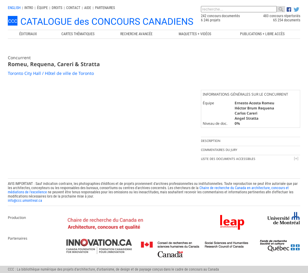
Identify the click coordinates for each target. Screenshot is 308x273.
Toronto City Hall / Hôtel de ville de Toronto (51, 73)
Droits (57, 8)
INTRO (28, 8)
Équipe (42, 8)
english (14, 8)
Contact (73, 8)
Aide (87, 8)
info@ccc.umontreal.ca (25, 200)
